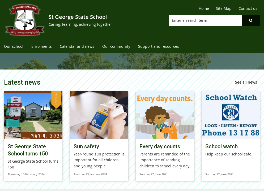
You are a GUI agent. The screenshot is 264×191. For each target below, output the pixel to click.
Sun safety (86, 146)
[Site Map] (223, 8)
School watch (221, 146)
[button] (251, 20)
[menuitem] (13, 46)
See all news (246, 82)
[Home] (204, 8)
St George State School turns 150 (28, 150)
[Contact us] (248, 8)
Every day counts (159, 146)
